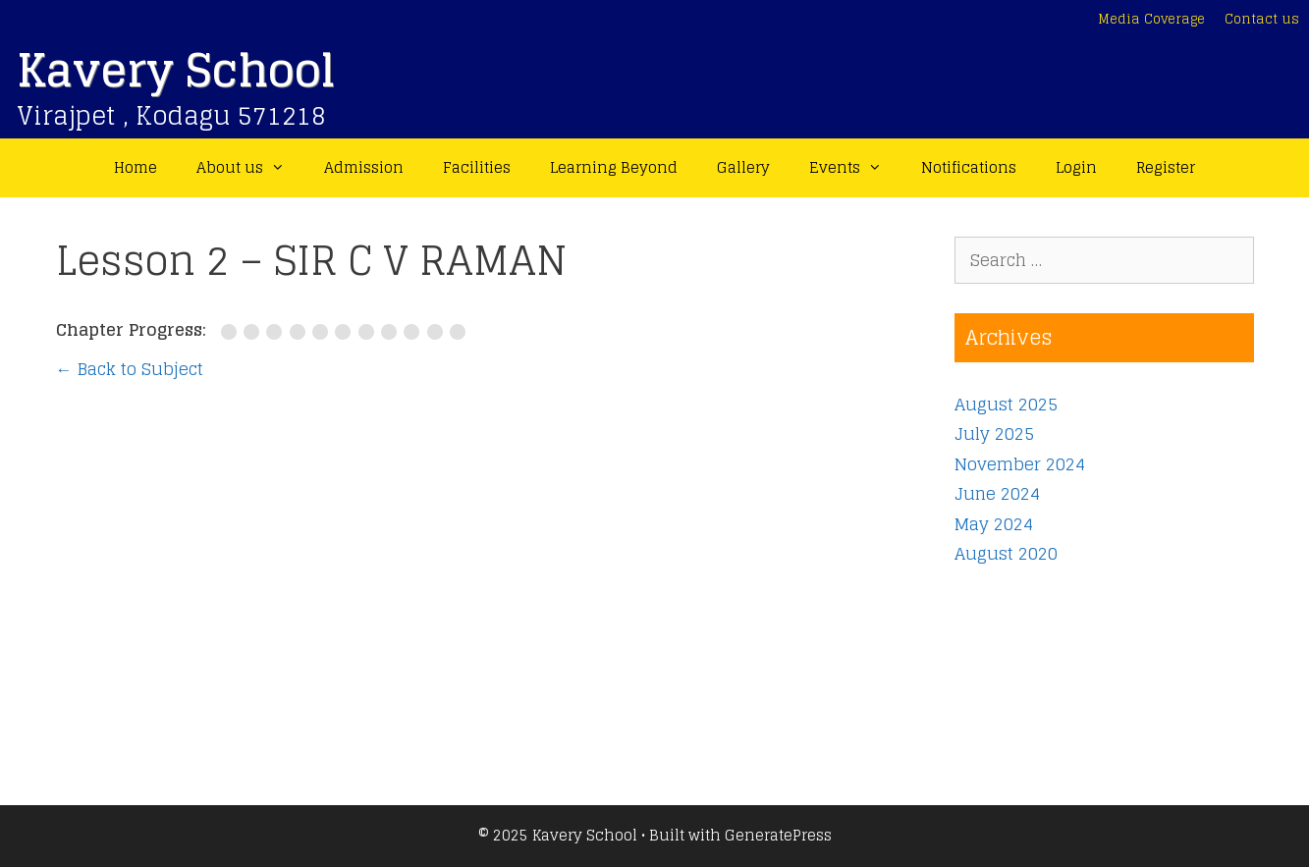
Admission (364, 167)
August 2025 (1006, 404)
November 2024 (1019, 464)
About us (250, 167)
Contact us (1262, 19)
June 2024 (997, 493)
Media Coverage (1151, 19)
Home (135, 167)
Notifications (968, 167)
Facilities (477, 167)
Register (1165, 167)
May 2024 (993, 524)
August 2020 (1006, 553)
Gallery (743, 167)
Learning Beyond (614, 167)
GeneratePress (778, 835)
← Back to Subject (129, 368)
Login (1076, 167)
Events (855, 167)
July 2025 (994, 433)
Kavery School (176, 70)
